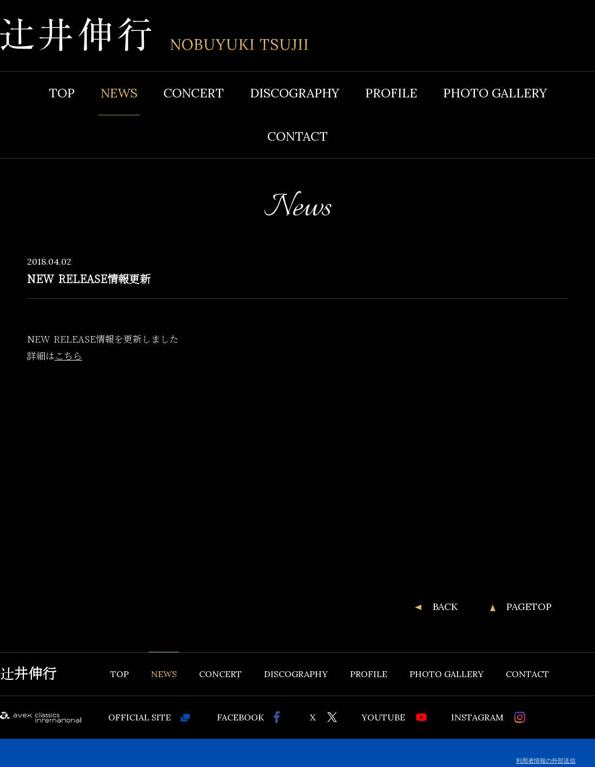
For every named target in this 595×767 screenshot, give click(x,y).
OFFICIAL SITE (139, 717)
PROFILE (391, 93)
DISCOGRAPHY (294, 93)
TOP (62, 93)
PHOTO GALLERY (495, 93)
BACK (445, 607)
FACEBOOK (240, 717)
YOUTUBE (383, 717)
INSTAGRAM (477, 717)
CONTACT (297, 136)
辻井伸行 (28, 674)
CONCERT (193, 93)
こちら (68, 355)
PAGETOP (529, 607)
